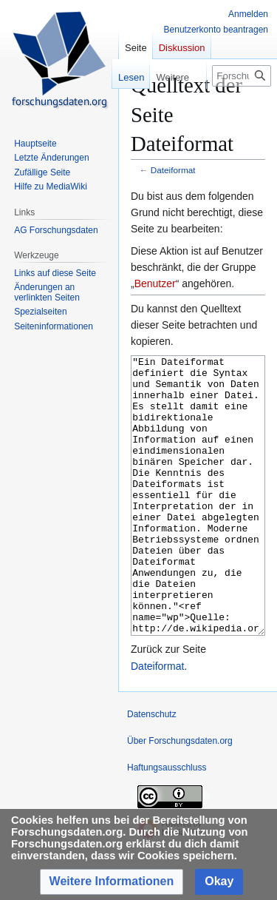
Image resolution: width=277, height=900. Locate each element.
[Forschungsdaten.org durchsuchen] (241, 76)
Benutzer (155, 283)
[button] (112, 882)
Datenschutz (152, 770)
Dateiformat (173, 170)
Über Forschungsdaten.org (180, 796)
